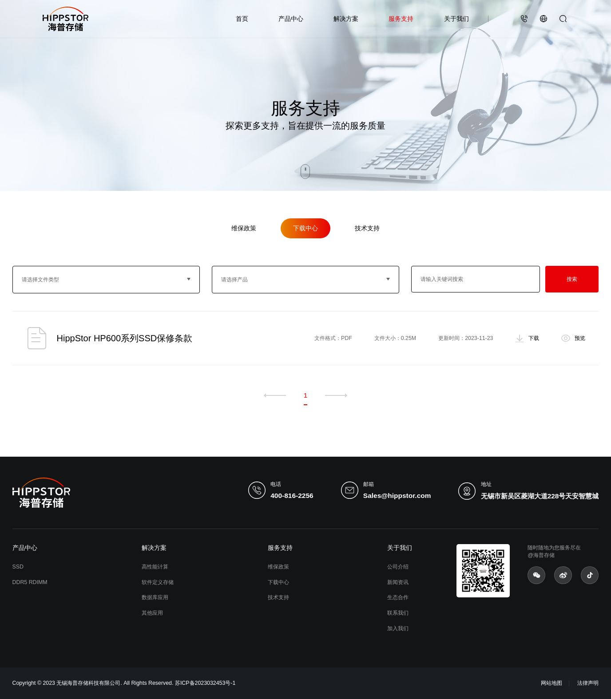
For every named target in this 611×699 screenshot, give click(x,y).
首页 (242, 18)
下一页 (336, 395)
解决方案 (345, 18)
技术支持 (367, 228)
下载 (533, 338)
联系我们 (398, 613)
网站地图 (551, 683)
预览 (580, 338)
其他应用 (152, 613)
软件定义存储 (158, 582)
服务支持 (401, 18)
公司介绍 (398, 567)
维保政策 (243, 228)
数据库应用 (155, 597)
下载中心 (305, 228)
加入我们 (398, 628)
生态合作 (398, 597)
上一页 (275, 395)
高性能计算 (155, 567)
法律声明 (588, 683)
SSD (18, 567)
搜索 (572, 279)
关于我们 (456, 18)
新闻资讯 (398, 582)
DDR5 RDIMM (30, 582)
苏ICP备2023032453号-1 (205, 683)
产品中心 (290, 18)
